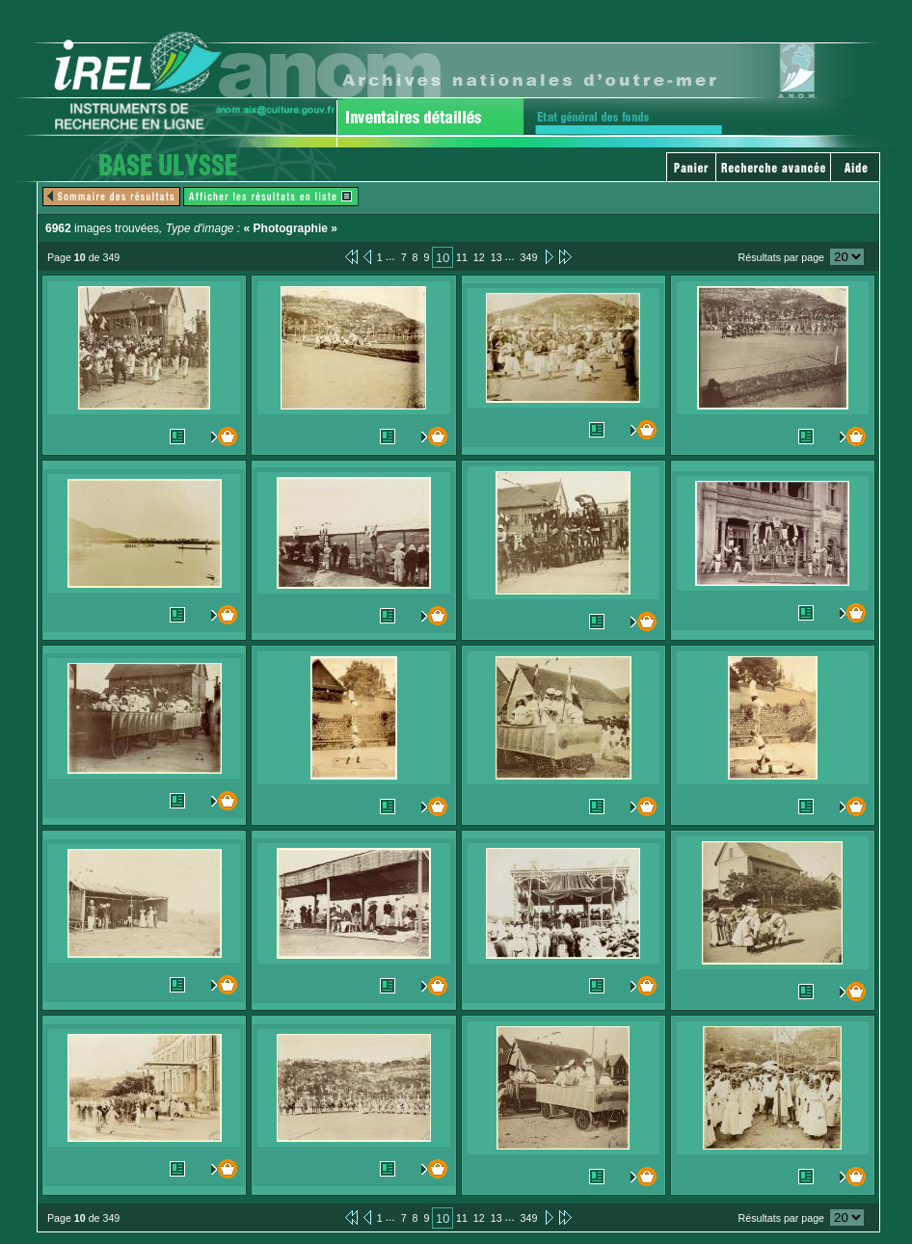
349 (529, 257)
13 (496, 257)
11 (462, 257)
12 (479, 257)
